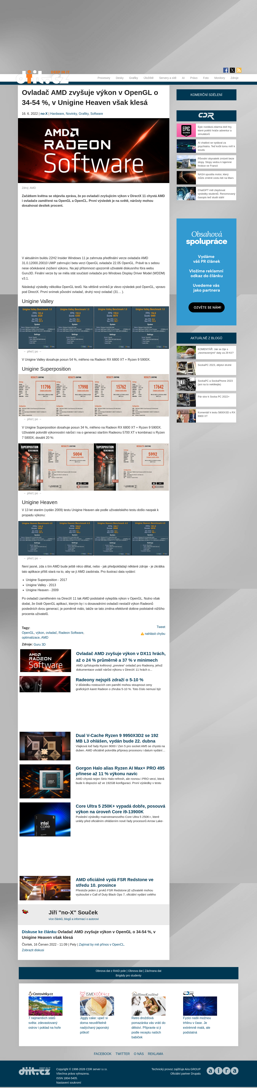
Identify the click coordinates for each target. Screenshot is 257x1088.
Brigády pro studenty (128, 975)
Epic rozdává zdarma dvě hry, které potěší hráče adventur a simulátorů (215, 130)
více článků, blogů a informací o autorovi (74, 919)
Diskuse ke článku (39, 932)
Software (96, 113)
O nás (139, 1054)
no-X (44, 113)
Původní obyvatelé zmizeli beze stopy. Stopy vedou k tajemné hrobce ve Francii (216, 162)
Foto (206, 78)
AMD (44, 637)
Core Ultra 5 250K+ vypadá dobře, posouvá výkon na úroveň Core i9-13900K (120, 809)
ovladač (51, 632)
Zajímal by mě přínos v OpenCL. (102, 944)
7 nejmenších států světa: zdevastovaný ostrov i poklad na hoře (45, 1022)
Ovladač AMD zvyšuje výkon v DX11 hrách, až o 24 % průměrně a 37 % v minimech (121, 657)
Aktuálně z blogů (206, 338)
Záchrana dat (153, 970)
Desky (120, 78)
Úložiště (149, 78)
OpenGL (28, 632)
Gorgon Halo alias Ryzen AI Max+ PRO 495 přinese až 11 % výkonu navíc (120, 771)
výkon (40, 632)
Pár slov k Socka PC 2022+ (214, 396)
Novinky (71, 113)
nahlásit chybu (155, 633)
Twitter (123, 1054)
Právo (194, 78)
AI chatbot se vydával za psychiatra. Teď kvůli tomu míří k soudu (216, 146)
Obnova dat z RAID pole (111, 970)
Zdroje (235, 78)
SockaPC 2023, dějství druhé (214, 364)
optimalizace (31, 637)
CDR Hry (206, 115)
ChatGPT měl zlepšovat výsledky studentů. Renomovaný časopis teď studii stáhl (216, 194)
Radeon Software (71, 632)
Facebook (102, 1054)
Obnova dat (135, 970)
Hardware (57, 113)
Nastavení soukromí (68, 1082)
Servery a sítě (167, 78)
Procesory (104, 78)
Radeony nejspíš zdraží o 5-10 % (109, 679)
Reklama (155, 1054)
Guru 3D (40, 644)
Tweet (161, 627)
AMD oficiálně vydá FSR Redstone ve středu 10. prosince (114, 882)
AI (183, 78)
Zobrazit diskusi (33, 950)
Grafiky (133, 78)
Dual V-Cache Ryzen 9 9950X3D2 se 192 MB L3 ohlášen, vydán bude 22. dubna (117, 738)
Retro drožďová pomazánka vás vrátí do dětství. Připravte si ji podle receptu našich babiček (149, 1027)
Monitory (219, 78)
